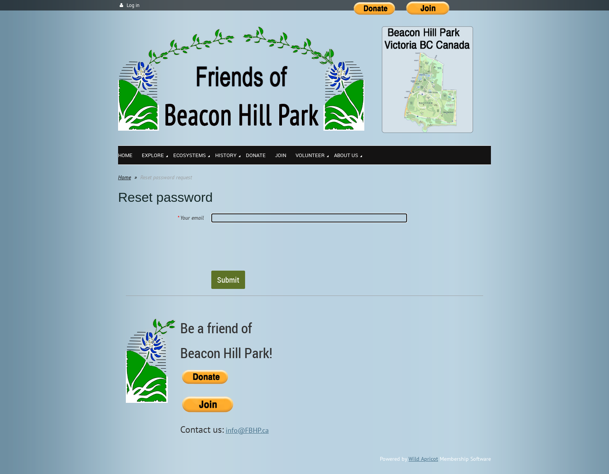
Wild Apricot (423, 458)
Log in (133, 5)
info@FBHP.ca (247, 430)
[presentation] (270, 246)
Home (124, 177)
